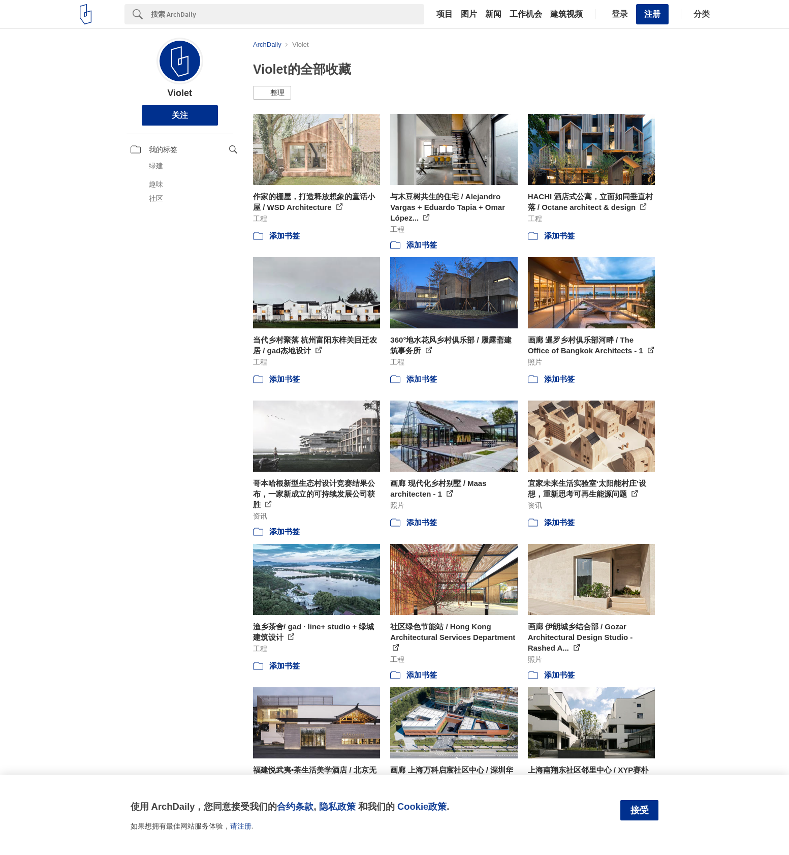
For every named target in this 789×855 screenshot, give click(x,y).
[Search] (287, 14)
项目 (444, 14)
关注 (180, 115)
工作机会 (526, 14)
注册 (652, 14)
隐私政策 (337, 806)
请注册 (240, 826)
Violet (179, 93)
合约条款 (295, 806)
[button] (272, 93)
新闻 (493, 14)
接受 (639, 810)
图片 (469, 14)
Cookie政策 (422, 806)
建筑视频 (566, 14)
